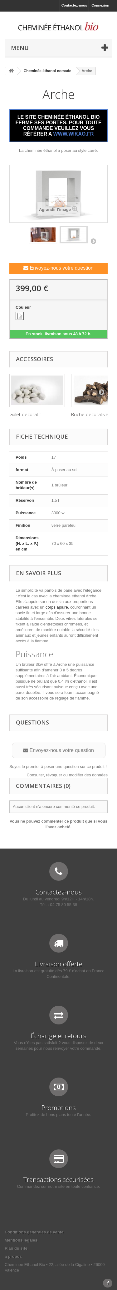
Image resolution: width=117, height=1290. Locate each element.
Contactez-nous (74, 5)
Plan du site (16, 1248)
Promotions (58, 1107)
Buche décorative (89, 414)
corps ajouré (57, 607)
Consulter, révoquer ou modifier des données (67, 775)
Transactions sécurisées (58, 1179)
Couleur (24, 307)
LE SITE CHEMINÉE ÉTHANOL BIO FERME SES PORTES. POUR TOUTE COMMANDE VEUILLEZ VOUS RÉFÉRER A (58, 125)
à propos (13, 1256)
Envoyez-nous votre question (58, 268)
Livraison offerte (58, 963)
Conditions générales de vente (34, 1232)
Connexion (100, 5)
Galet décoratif (25, 414)
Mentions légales (21, 1240)
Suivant (93, 241)
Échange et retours (58, 1035)
